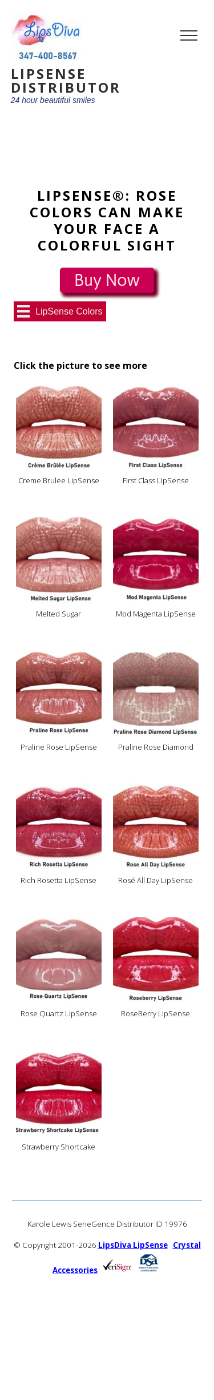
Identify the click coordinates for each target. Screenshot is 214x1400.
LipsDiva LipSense (133, 1245)
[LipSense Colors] (60, 311)
